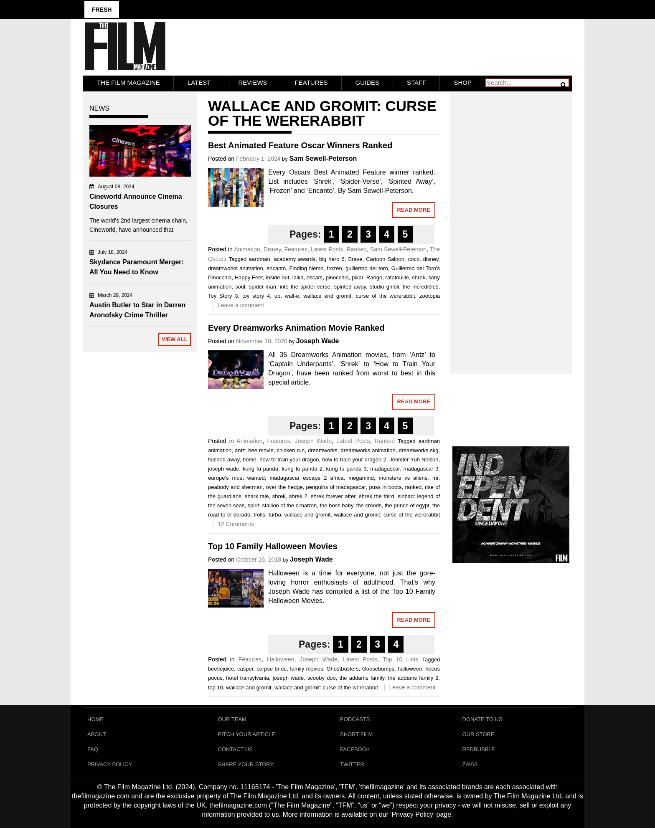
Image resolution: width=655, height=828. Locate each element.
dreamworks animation (235, 268)
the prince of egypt (407, 505)
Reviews (252, 82)
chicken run (291, 450)
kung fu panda (260, 469)
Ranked (357, 249)
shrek (418, 277)
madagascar (385, 469)
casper (245, 669)
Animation (247, 249)
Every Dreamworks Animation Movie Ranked (296, 327)
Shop (463, 82)
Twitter (352, 764)
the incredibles (420, 287)
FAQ (92, 749)
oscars (314, 277)
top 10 (215, 687)
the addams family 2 (413, 678)
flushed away (223, 459)
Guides (367, 82)
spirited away (350, 287)
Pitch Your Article (247, 734)
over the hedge (284, 487)
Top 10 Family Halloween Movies (273, 546)
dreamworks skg (418, 450)
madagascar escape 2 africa (307, 478)
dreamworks (323, 450)
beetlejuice (221, 669)
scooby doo (321, 678)
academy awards (294, 259)
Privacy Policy (109, 764)
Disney (272, 249)
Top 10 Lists (400, 659)
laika (298, 277)
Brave (355, 259)
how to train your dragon (289, 459)
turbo (275, 514)
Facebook (355, 749)
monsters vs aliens (403, 478)
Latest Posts (327, 249)
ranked (413, 487)
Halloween (280, 659)
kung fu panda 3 (346, 469)
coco (413, 259)
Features (311, 82)
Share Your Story (246, 764)
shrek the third (376, 496)
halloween (410, 669)
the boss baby (336, 505)
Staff (416, 82)
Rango (374, 277)
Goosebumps (378, 669)
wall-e (292, 296)
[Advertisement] (511, 224)
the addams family (362, 678)
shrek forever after (333, 496)
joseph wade (223, 469)
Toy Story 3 (223, 296)
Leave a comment (241, 305)
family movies (306, 669)
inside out (277, 277)
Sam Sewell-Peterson (323, 158)
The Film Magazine (128, 82)
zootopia (429, 296)
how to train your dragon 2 (354, 459)
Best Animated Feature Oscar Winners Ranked (300, 145)
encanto (276, 268)
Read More (413, 210)
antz (240, 450)
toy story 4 (256, 296)
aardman (259, 259)
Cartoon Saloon (385, 259)
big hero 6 (332, 259)
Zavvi (470, 764)
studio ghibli (384, 287)
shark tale (257, 496)
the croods (369, 505)
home (249, 459)
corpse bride (271, 669)
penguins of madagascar (336, 487)
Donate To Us (482, 719)
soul (240, 287)
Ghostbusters (342, 669)
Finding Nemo (306, 268)
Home (95, 719)
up (277, 296)
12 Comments (236, 524)
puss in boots (385, 487)
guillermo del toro (366, 268)
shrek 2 (298, 496)
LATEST (199, 82)
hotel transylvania (247, 678)
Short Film (356, 734)
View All (175, 339)
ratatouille (397, 277)
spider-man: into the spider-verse (289, 287)
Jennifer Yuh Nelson (413, 459)
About (96, 734)
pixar (357, 277)
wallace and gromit (307, 514)
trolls (259, 514)
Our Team (232, 719)
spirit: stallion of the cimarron (282, 505)
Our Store (478, 734)
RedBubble (478, 749)
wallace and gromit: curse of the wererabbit (359, 296)
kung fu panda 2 (302, 469)
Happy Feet (249, 277)
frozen (334, 268)
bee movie (260, 450)
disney (431, 259)
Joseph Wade (317, 340)
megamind (361, 478)
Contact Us (235, 749)
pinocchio (337, 277)
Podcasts (355, 719)
